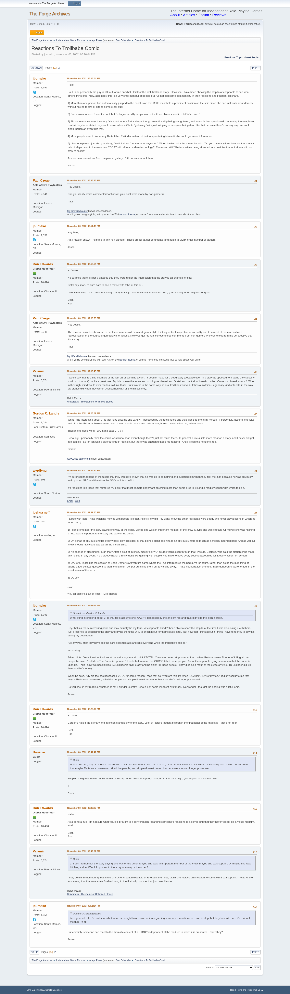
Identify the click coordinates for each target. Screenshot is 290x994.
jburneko (39, 78)
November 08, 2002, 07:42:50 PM (83, 512)
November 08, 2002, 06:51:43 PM (83, 226)
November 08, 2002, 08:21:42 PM (83, 605)
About (175, 15)
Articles (189, 15)
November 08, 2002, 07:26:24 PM (83, 470)
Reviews (219, 15)
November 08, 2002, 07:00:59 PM (83, 318)
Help (232, 990)
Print (255, 68)
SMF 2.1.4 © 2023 (35, 990)
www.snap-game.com (78, 458)
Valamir (38, 371)
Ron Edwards (123, 40)
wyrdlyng (40, 470)
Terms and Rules (244, 990)
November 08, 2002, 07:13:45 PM (83, 371)
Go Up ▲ (258, 990)
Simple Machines (53, 990)
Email (70, 501)
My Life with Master (77, 211)
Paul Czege (41, 180)
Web (77, 501)
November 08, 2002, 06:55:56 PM (83, 264)
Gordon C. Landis (46, 413)
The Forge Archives (49, 13)
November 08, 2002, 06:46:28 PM (83, 180)
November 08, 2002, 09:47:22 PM (83, 808)
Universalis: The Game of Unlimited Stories (90, 401)
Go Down (36, 68)
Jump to (209, 967)
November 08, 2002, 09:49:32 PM (83, 851)
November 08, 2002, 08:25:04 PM (83, 709)
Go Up (34, 952)
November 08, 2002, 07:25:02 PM (83, 413)
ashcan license (127, 214)
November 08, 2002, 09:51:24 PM (83, 906)
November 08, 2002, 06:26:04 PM (83, 78)
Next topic (251, 57)
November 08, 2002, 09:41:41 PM (83, 752)
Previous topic (233, 57)
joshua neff (41, 512)
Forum (203, 15)
